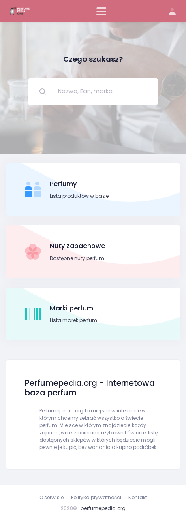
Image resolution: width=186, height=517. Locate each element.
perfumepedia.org (103, 508)
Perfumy (63, 183)
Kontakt (137, 497)
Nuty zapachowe (77, 245)
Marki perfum (71, 308)
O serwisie (51, 497)
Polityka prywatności (96, 497)
